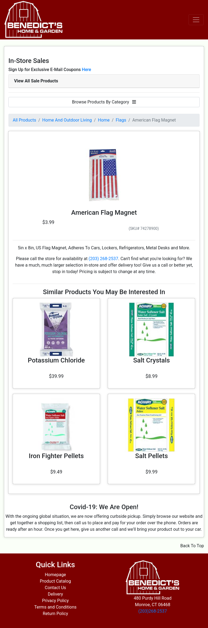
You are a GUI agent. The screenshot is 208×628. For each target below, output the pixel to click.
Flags (121, 120)
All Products (24, 120)
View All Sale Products (36, 80)
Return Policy (55, 613)
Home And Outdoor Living (67, 120)
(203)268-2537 (152, 611)
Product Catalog (55, 581)
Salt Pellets (151, 456)
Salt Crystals (151, 360)
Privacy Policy (55, 600)
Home (104, 120)
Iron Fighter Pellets (56, 456)
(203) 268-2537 (103, 258)
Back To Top (192, 545)
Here (86, 69)
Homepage (55, 574)
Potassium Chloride (56, 360)
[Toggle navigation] (196, 19)
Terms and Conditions (55, 607)
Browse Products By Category (104, 102)
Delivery (55, 594)
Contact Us (55, 587)
